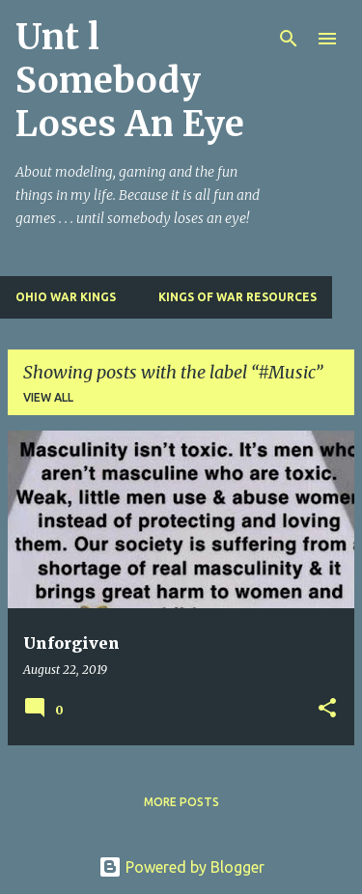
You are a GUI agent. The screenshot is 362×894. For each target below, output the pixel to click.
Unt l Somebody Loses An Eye (129, 80)
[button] (327, 709)
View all (48, 397)
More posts (181, 802)
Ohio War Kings (65, 297)
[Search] (288, 38)
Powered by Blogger (181, 867)
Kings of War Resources (237, 297)
